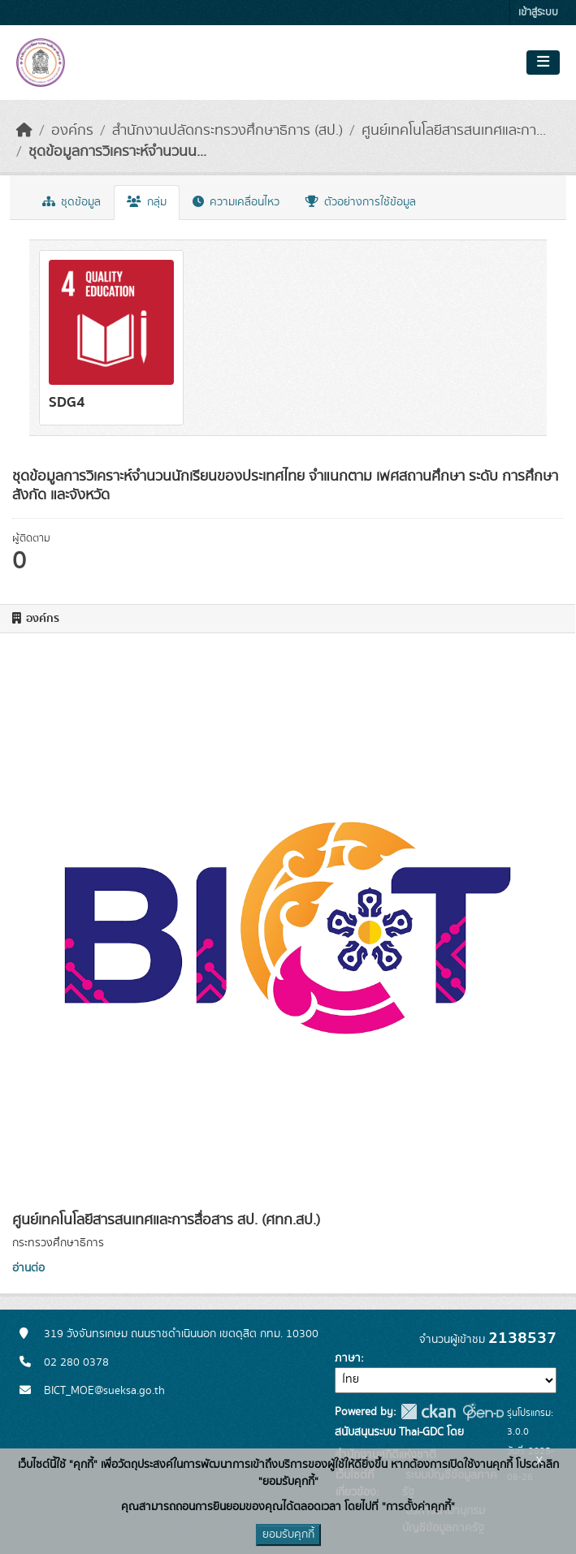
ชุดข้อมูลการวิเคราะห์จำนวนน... (117, 151)
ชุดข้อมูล (71, 202)
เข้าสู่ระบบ (538, 12)
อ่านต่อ (28, 1268)
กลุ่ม (147, 202)
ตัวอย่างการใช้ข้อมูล (360, 202)
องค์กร (72, 130)
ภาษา (348, 1358)
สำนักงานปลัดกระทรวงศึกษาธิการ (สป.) (227, 130)
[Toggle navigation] (543, 62)
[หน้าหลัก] (24, 130)
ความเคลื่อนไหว (236, 202)
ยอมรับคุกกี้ (288, 1534)
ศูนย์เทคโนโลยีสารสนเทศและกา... (454, 130)
